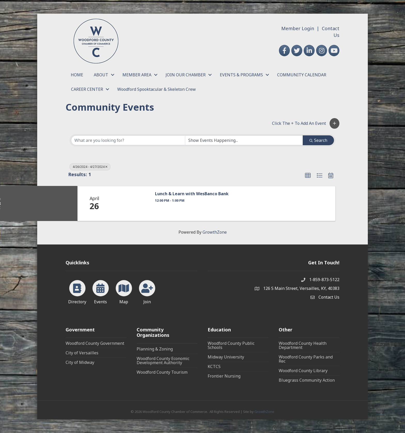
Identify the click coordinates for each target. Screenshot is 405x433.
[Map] (124, 291)
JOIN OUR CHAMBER (186, 75)
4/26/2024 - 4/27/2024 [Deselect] (90, 167)
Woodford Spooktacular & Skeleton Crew (156, 89)
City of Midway (80, 362)
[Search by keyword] (128, 140)
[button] (334, 123)
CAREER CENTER (87, 89)
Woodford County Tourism (162, 372)
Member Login (297, 28)
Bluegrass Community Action (307, 380)
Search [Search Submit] (318, 140)
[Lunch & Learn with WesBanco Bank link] (130, 203)
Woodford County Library (303, 370)
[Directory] (77, 291)
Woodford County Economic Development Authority (163, 360)
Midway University (226, 357)
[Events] (100, 291)
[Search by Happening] (244, 140)
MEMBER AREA (136, 75)
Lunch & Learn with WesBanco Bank (192, 193)
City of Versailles (82, 353)
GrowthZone (214, 232)
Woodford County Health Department (302, 345)
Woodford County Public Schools (231, 345)
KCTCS (214, 366)
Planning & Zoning (155, 349)
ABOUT (101, 75)
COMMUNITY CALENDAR (301, 75)
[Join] (147, 291)
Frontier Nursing (224, 376)
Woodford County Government (95, 343)
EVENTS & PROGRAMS (241, 75)
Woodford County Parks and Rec (306, 359)
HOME (77, 75)
